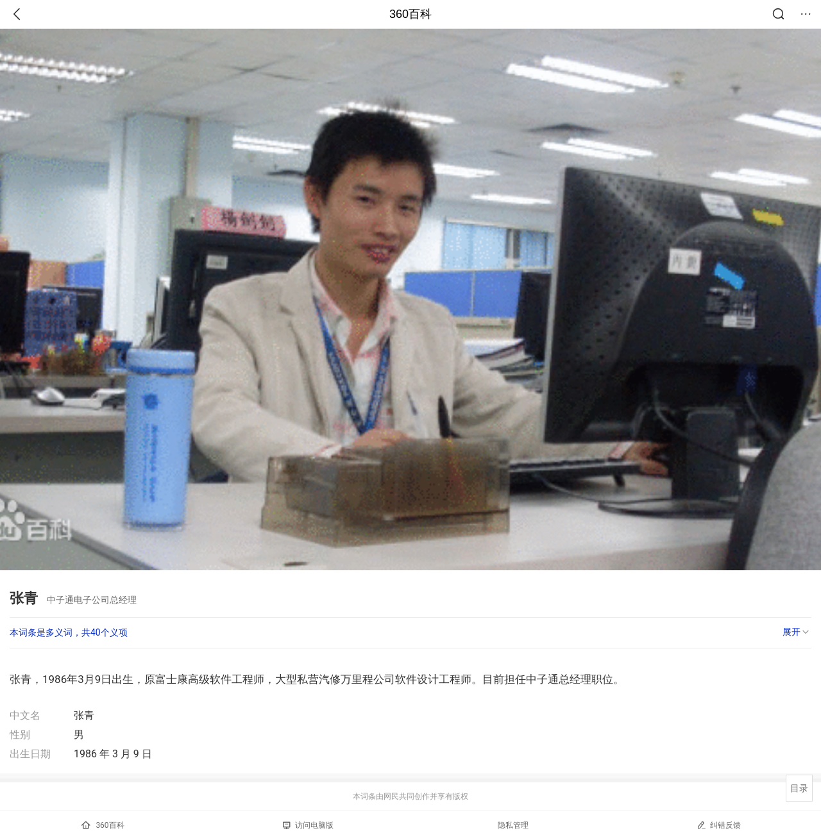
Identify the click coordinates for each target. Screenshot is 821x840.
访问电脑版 (308, 825)
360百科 (410, 14)
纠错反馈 (719, 825)
